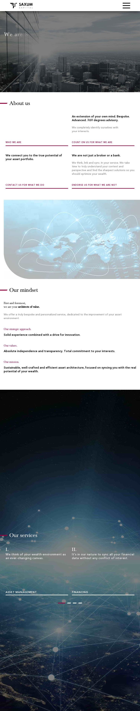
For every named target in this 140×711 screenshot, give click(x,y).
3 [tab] (75, 604)
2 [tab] (69, 604)
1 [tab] (60, 604)
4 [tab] (80, 604)
